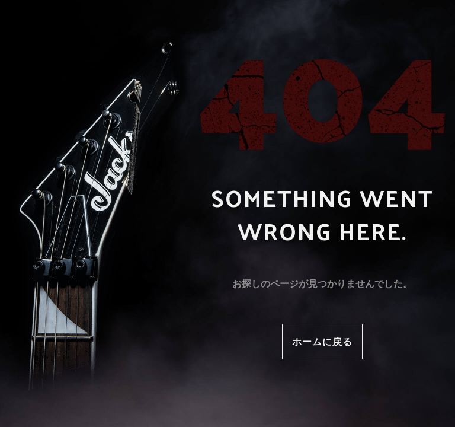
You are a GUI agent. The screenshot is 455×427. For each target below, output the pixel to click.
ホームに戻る (322, 341)
